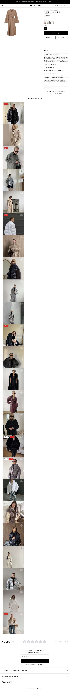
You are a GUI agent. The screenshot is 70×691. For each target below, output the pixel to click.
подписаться (35, 661)
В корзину (55, 33)
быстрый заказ (49, 37)
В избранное (62, 37)
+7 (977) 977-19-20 (56, 93)
